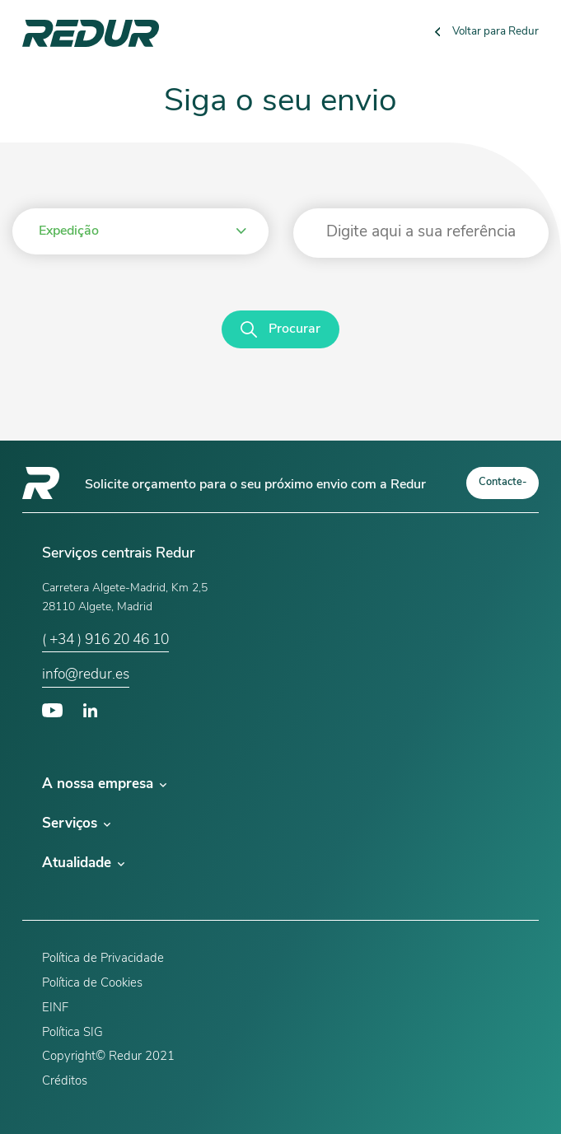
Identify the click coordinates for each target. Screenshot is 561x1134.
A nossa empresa (104, 784)
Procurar (280, 329)
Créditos (64, 1082)
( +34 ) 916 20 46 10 (105, 640)
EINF (55, 1008)
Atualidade (83, 863)
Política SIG (72, 1033)
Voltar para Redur (487, 31)
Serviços (76, 824)
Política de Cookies (92, 984)
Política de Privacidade (103, 959)
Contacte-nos (502, 487)
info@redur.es (85, 675)
